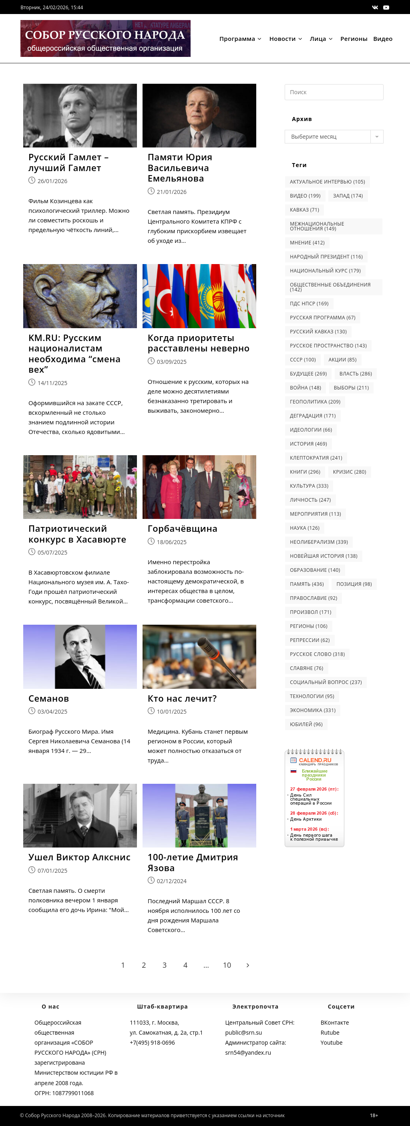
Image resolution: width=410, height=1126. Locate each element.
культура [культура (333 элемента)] (309, 485)
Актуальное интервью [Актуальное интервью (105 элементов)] (327, 181)
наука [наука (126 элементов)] (305, 528)
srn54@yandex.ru (248, 1052)
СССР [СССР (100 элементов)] (303, 359)
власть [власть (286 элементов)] (356, 373)
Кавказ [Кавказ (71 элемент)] (304, 209)
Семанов (48, 698)
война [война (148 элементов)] (305, 387)
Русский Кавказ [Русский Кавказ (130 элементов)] (318, 331)
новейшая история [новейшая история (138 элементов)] (324, 556)
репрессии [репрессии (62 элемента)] (310, 640)
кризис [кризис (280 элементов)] (349, 471)
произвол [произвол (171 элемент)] (310, 612)
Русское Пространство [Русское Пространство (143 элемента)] (328, 345)
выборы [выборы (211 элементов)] (351, 387)
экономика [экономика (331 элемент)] (313, 710)
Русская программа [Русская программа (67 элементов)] (323, 317)
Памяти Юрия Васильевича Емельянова (180, 167)
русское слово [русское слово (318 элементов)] (317, 654)
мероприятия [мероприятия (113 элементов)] (315, 514)
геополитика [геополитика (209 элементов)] (315, 401)
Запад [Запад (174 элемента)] (348, 195)
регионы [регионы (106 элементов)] (309, 626)
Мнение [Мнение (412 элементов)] (307, 242)
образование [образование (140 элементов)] (315, 570)
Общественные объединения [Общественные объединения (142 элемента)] (330, 287)
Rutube (330, 1032)
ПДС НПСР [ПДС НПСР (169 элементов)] (309, 303)
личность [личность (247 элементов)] (310, 499)
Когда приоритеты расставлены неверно (199, 342)
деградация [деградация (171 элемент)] (313, 415)
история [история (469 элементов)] (308, 443)
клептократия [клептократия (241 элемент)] (316, 457)
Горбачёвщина (183, 528)
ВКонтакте (335, 1022)
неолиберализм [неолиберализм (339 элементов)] (319, 542)
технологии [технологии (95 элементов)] (312, 696)
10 (227, 965)
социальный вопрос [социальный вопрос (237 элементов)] (326, 682)
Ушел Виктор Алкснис (79, 857)
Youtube (332, 1042)
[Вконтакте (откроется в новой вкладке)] (375, 8)
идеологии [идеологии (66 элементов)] (311, 429)
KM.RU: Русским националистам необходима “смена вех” (74, 353)
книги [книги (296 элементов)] (305, 471)
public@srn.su (243, 1032)
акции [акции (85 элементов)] (343, 359)
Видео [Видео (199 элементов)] (305, 195)
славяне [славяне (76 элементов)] (306, 668)
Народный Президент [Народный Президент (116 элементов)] (326, 256)
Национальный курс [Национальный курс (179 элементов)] (325, 270)
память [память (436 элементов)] (307, 584)
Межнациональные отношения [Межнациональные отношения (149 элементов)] (317, 226)
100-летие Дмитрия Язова (193, 862)
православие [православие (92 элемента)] (313, 598)
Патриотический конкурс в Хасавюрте (77, 533)
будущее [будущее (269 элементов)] (308, 373)
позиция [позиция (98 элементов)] (354, 584)
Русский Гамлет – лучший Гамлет (68, 162)
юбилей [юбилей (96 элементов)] (306, 724)
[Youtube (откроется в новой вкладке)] (385, 8)
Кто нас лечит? (182, 698)
